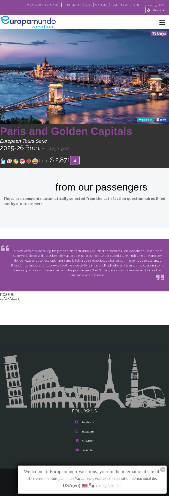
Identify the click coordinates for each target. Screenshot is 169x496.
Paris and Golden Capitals (66, 131)
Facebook (85, 422)
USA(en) (158, 10)
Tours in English (154, 4)
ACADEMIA (97, 4)
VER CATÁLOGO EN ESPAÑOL (34, 4)
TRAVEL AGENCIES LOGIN (123, 4)
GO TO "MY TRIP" (66, 4)
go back (145, 119)
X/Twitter (84, 441)
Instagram (84, 431)
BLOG (83, 4)
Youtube (84, 450)
